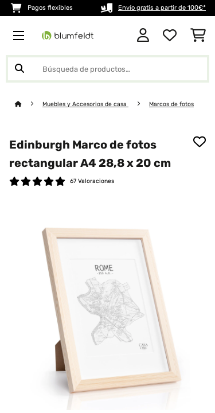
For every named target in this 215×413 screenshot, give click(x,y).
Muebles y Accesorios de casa (85, 104)
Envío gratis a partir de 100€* (162, 7)
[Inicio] (28, 104)
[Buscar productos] (107, 69)
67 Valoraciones (92, 181)
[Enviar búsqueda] (19, 69)
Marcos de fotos (171, 104)
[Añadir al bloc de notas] (199, 141)
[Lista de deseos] (170, 35)
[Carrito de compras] (198, 35)
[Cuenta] (143, 36)
